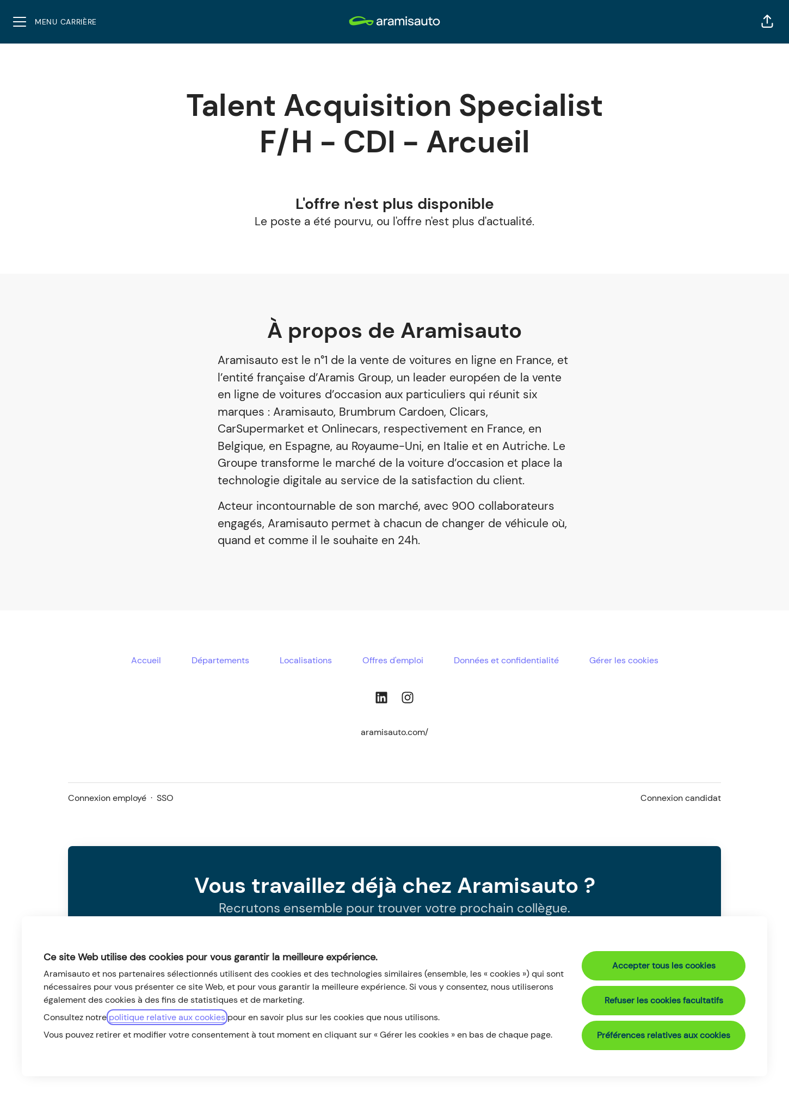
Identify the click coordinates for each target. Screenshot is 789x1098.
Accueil (146, 660)
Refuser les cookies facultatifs (664, 1000)
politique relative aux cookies (167, 1017)
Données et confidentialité (506, 660)
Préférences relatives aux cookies (663, 1035)
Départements (220, 660)
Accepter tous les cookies (664, 965)
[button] (767, 22)
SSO (165, 798)
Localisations (306, 660)
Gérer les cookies (623, 660)
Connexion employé (107, 798)
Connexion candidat (680, 798)
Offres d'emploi (392, 660)
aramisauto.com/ (394, 732)
